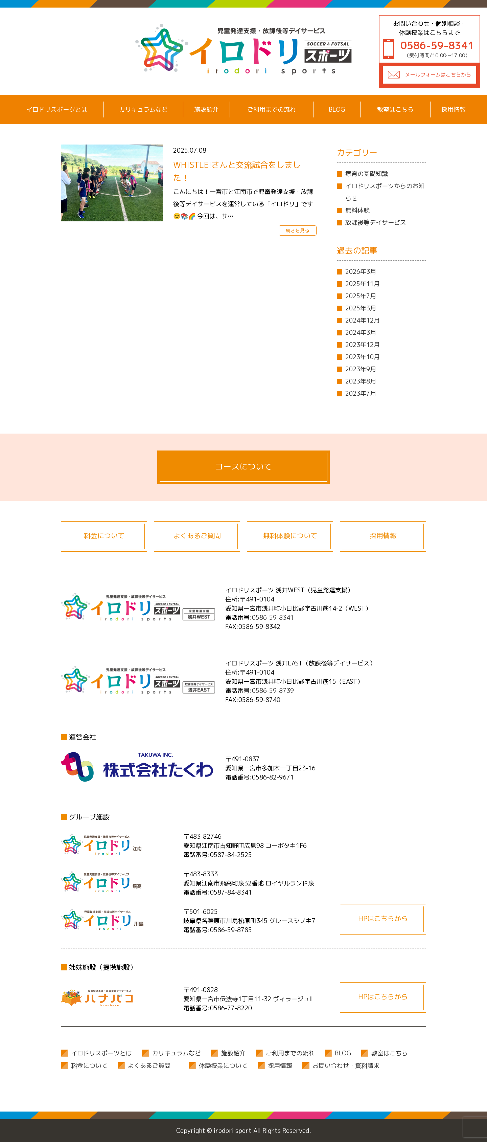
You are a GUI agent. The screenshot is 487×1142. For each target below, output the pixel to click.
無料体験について (290, 535)
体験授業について (223, 1065)
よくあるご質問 (197, 535)
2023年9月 (360, 369)
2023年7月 (360, 393)
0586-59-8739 (273, 690)
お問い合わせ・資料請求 (345, 1065)
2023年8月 (360, 381)
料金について (104, 535)
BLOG (337, 109)
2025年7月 (360, 296)
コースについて (243, 466)
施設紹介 (206, 109)
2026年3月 (360, 271)
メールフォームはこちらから (438, 74)
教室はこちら (395, 109)
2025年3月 (360, 308)
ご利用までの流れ (271, 109)
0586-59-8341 (273, 617)
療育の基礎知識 (366, 174)
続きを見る (297, 230)
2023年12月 (362, 345)
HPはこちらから (383, 918)
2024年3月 (360, 332)
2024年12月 (362, 320)
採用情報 (453, 109)
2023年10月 (362, 357)
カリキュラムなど (143, 109)
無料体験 (357, 210)
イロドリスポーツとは (56, 109)
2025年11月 (362, 284)
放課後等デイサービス (375, 222)
